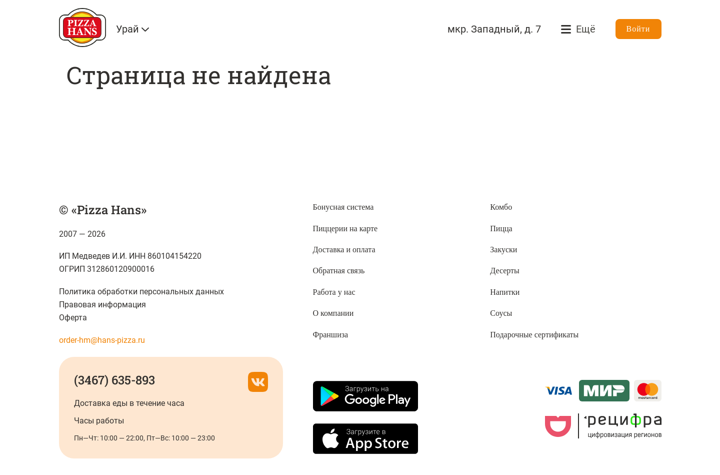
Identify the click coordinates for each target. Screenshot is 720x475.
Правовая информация (102, 304)
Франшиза (330, 334)
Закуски (503, 249)
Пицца (501, 228)
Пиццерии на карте (345, 228)
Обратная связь (339, 270)
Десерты (505, 270)
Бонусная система (343, 207)
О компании (333, 313)
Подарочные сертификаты (534, 334)
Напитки (505, 292)
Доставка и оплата (344, 249)
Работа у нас (334, 292)
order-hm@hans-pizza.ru (102, 340)
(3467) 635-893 (114, 380)
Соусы (501, 313)
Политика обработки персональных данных (141, 291)
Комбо (501, 207)
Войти (638, 29)
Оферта (73, 317)
